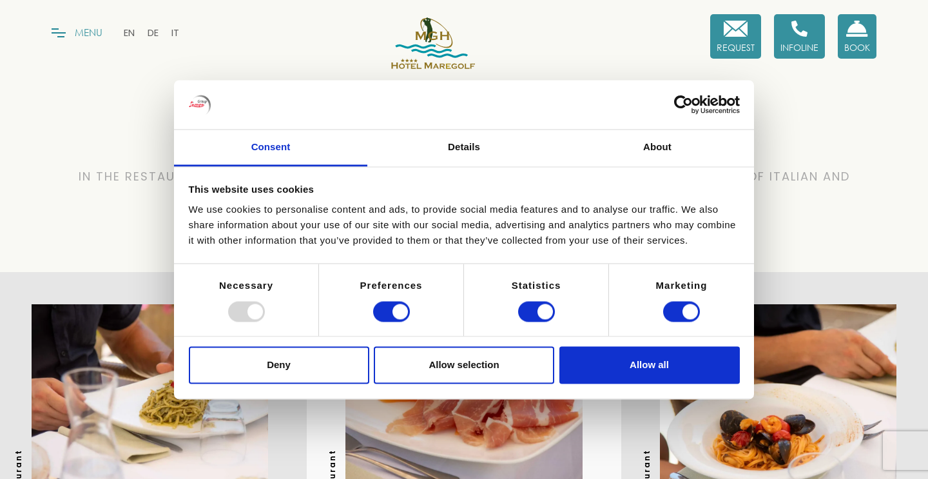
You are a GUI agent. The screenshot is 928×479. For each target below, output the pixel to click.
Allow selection (464, 365)
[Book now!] (857, 36)
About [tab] (657, 147)
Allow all (649, 365)
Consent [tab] (271, 147)
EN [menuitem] (129, 32)
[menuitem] (129, 32)
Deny (279, 365)
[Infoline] (799, 36)
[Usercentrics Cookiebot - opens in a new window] (683, 104)
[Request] (735, 36)
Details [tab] (464, 147)
